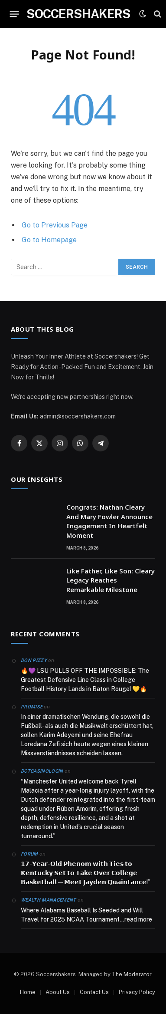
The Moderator (131, 974)
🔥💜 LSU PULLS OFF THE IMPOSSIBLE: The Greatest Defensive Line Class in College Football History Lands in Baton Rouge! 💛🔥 (85, 679)
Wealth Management (48, 900)
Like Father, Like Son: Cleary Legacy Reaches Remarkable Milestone (110, 580)
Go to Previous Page (55, 225)
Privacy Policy (137, 992)
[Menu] (14, 14)
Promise (31, 707)
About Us (58, 992)
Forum (29, 854)
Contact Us (94, 992)
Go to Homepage (49, 240)
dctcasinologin (42, 771)
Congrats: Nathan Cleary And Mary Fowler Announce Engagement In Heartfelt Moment (109, 521)
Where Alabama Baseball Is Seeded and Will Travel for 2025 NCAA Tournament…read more (86, 915)
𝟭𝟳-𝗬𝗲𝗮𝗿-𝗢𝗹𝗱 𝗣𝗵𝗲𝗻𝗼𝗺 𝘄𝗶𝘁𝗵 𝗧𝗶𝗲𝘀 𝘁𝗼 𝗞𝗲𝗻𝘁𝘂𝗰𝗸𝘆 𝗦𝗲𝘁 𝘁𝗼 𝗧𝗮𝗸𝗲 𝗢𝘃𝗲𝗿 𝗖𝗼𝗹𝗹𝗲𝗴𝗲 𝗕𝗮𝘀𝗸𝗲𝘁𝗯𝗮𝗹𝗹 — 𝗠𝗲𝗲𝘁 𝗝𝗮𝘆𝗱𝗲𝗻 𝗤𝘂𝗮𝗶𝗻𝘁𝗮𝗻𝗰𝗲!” (85, 873)
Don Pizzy (34, 660)
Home (28, 992)
